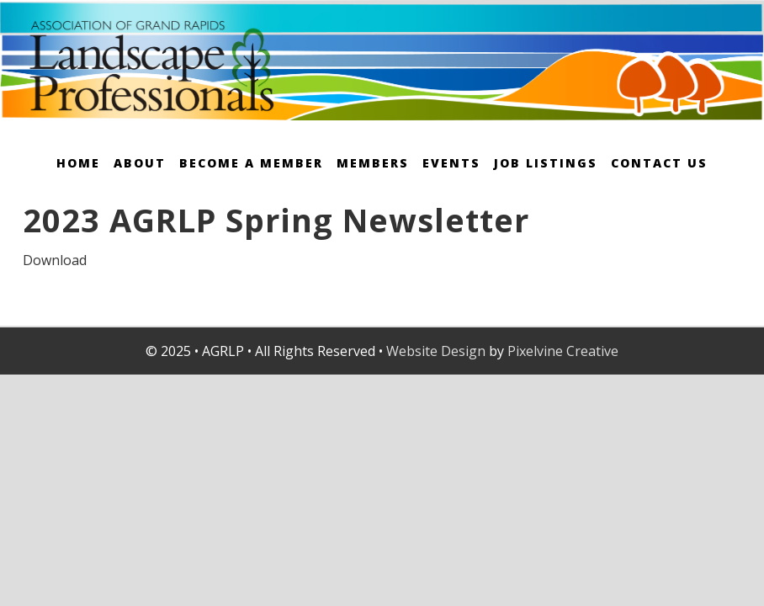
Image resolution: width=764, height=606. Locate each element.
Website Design (435, 351)
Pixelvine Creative (562, 351)
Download (55, 260)
